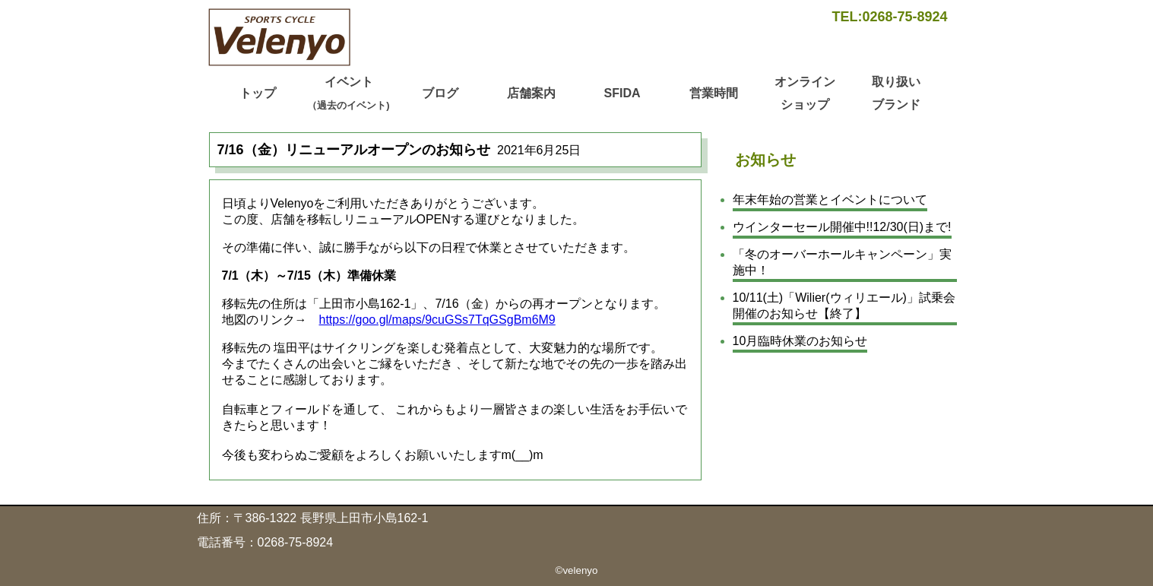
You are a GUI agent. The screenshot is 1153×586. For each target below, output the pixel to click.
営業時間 (713, 93)
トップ (257, 93)
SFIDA (622, 93)
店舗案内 (531, 93)
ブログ (440, 93)
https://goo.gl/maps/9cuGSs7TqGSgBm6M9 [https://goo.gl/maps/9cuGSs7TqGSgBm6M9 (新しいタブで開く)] (437, 319)
